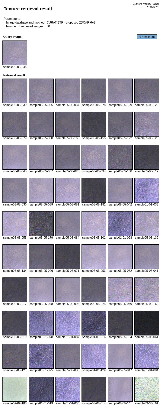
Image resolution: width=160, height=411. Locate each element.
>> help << (153, 6)
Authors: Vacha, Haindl (146, 3)
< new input (147, 36)
